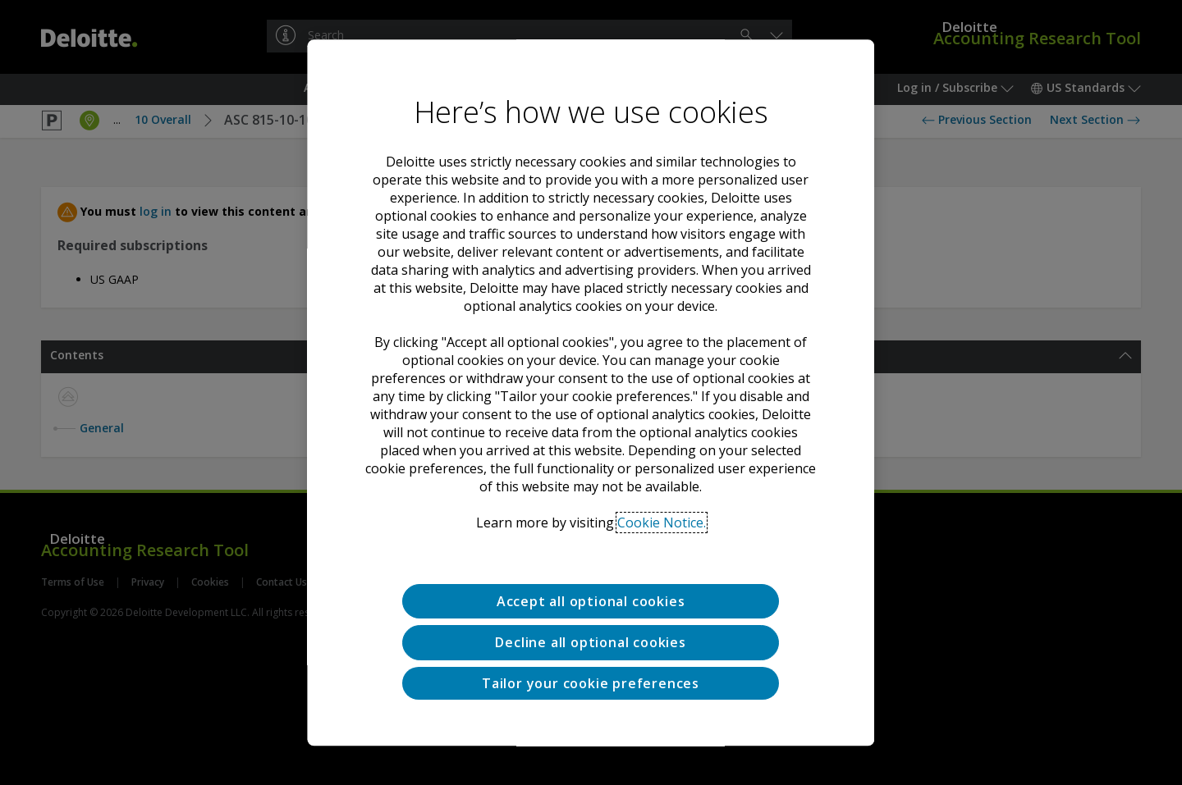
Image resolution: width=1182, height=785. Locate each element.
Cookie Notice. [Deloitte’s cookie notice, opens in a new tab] (661, 522)
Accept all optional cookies (591, 601)
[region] (590, 392)
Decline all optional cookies (591, 643)
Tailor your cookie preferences (591, 683)
